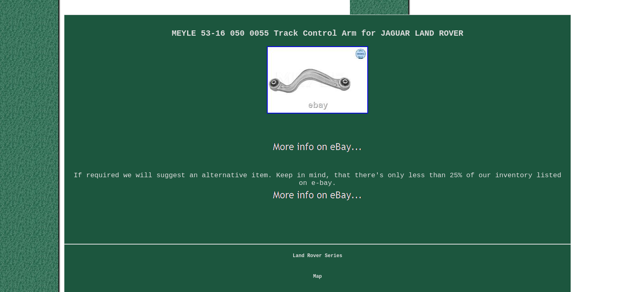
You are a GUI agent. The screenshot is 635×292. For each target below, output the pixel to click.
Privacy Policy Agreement (354, 215)
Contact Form (284, 215)
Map (245, 215)
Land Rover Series (199, 215)
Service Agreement (430, 215)
